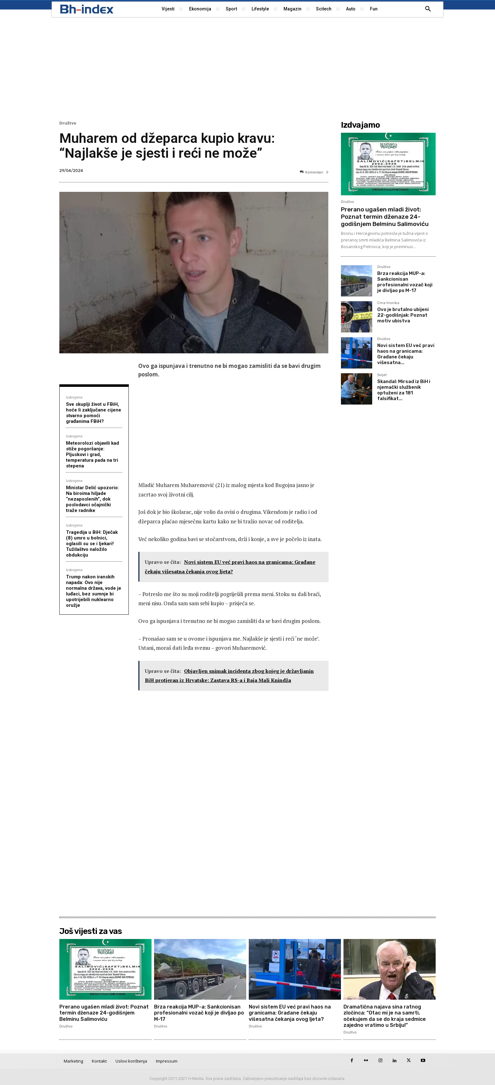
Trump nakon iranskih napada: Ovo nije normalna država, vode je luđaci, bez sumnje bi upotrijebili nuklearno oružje (93, 591)
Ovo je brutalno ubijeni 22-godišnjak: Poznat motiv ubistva (403, 315)
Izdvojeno (74, 397)
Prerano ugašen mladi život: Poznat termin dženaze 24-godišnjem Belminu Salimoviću (385, 217)
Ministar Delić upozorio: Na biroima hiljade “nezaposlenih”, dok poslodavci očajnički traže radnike (92, 499)
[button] (428, 9)
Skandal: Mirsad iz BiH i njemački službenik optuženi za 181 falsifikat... (403, 390)
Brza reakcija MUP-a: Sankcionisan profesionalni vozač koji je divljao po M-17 (404, 282)
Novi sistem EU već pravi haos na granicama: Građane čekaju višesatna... (405, 354)
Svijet (382, 375)
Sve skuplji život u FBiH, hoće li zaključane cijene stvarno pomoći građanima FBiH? (93, 412)
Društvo (67, 123)
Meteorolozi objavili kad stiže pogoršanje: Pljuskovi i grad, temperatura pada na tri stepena (92, 454)
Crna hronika (388, 303)
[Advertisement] (247, 68)
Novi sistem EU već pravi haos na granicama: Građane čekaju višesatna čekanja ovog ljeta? (290, 1013)
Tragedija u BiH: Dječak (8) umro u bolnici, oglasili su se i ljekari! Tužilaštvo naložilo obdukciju (92, 543)
